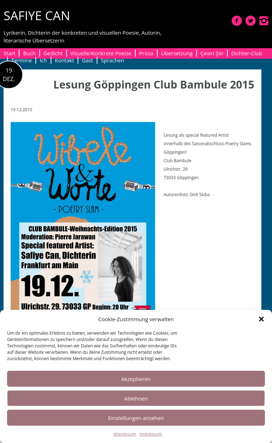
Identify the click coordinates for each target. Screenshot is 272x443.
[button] (261, 319)
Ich (43, 60)
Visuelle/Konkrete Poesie (100, 53)
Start (9, 53)
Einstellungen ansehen (136, 417)
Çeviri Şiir (211, 53)
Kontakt (64, 60)
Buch (29, 53)
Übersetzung (177, 53)
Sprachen (112, 60)
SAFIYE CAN (37, 15)
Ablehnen (136, 398)
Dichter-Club (246, 53)
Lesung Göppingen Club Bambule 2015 (153, 84)
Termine (21, 60)
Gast (87, 60)
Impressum (125, 434)
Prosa (146, 53)
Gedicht (53, 53)
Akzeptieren (136, 378)
